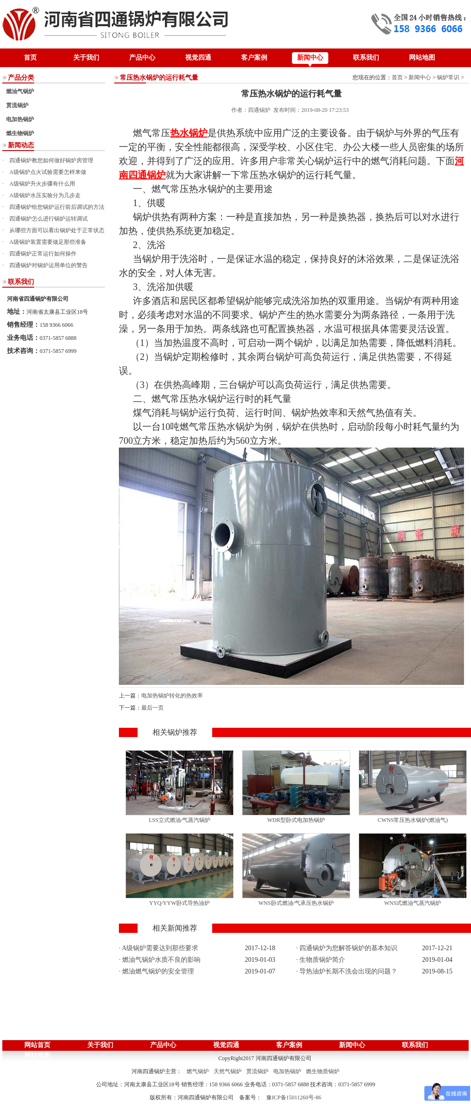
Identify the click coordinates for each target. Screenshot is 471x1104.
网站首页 (37, 1045)
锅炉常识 (448, 77)
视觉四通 (198, 57)
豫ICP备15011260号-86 (293, 1097)
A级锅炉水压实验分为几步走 (45, 195)
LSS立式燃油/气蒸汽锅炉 (179, 820)
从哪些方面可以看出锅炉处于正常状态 (56, 230)
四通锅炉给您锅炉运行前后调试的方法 (56, 207)
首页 (30, 57)
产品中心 (142, 57)
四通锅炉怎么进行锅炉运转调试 (48, 218)
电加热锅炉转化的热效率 (172, 695)
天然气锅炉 (228, 1071)
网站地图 (422, 57)
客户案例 (254, 57)
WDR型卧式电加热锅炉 (296, 820)
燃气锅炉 (198, 1071)
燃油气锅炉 (20, 91)
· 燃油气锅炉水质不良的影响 (160, 959)
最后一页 (152, 707)
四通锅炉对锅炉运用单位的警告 (48, 265)
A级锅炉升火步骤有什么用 (42, 183)
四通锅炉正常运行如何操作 (42, 253)
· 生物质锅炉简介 (320, 959)
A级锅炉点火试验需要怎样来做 (47, 172)
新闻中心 (310, 57)
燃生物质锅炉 (322, 1071)
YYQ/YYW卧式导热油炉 (179, 903)
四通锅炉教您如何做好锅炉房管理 (51, 160)
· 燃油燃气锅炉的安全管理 (156, 971)
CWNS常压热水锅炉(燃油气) (413, 820)
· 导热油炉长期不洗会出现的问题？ (346, 971)
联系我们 (366, 57)
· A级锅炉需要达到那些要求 (158, 948)
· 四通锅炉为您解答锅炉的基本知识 (346, 948)
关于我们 (86, 57)
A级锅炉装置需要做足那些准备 (47, 242)
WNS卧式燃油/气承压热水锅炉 (296, 903)
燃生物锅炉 (20, 133)
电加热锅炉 (20, 119)
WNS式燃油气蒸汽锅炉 (413, 903)
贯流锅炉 (17, 105)
